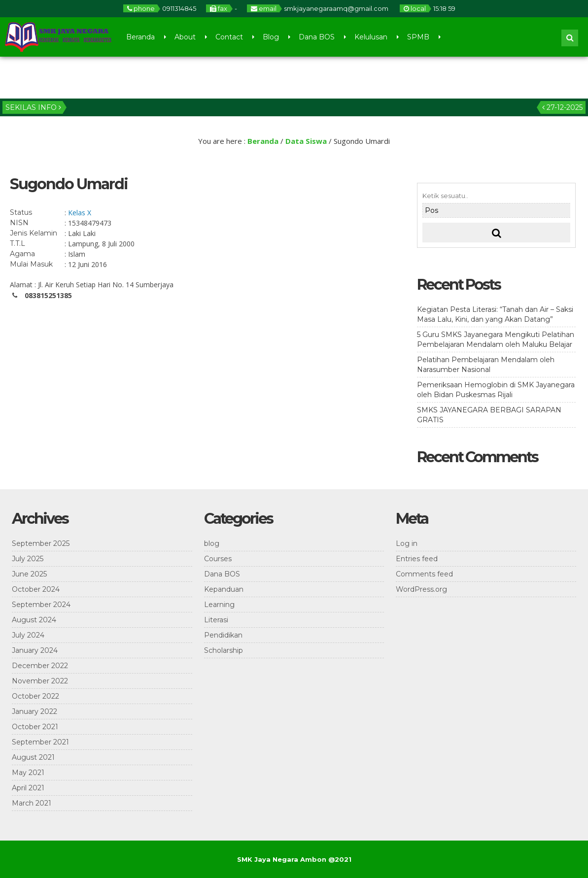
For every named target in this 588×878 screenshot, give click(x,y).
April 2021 (28, 787)
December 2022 (40, 665)
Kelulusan (370, 37)
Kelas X (79, 212)
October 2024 (36, 589)
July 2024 (28, 635)
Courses (218, 558)
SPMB (418, 37)
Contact (229, 37)
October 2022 (35, 696)
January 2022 (34, 711)
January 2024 (35, 650)
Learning (219, 604)
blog (211, 543)
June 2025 (29, 574)
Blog (271, 37)
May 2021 (28, 772)
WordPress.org (421, 589)
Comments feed (424, 574)
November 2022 (40, 680)
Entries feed (417, 558)
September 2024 (41, 604)
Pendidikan (223, 635)
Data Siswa (306, 141)
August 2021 (33, 757)
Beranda (140, 37)
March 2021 (31, 803)
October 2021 (35, 726)
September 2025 (40, 543)
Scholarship (223, 650)
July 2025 (27, 558)
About (185, 37)
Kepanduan (223, 589)
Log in (406, 543)
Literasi (216, 619)
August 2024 (34, 619)
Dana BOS (317, 37)
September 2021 (40, 742)
